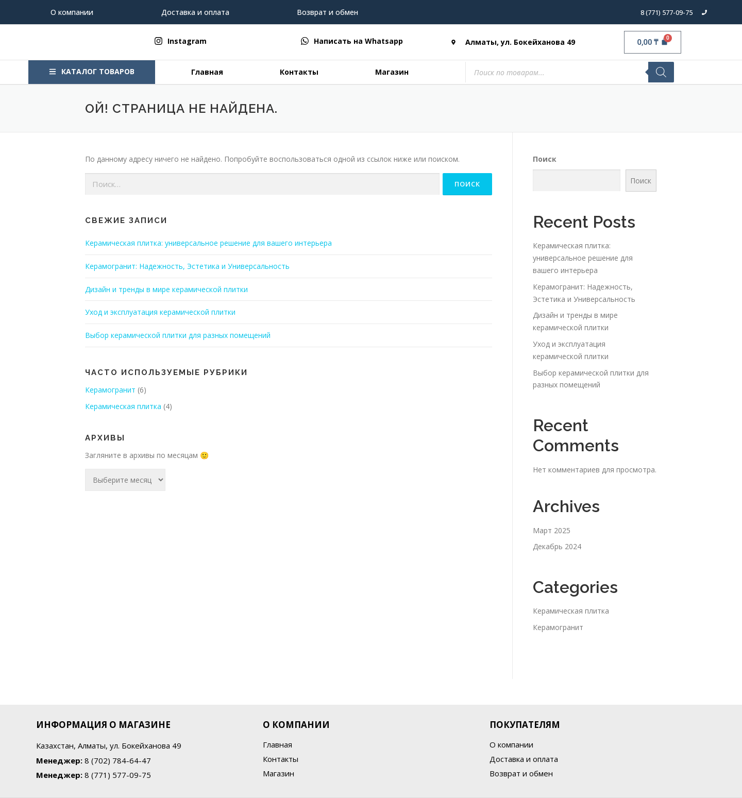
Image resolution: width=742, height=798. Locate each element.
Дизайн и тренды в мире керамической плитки (166, 289)
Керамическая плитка (123, 406)
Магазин (392, 72)
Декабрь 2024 (557, 546)
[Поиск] (661, 72)
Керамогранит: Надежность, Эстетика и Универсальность (187, 266)
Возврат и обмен (327, 12)
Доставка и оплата (195, 12)
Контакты (299, 72)
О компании (71, 12)
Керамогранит (110, 390)
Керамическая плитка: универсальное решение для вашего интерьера (208, 243)
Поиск (544, 159)
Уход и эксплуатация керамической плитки (160, 312)
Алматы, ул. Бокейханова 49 (520, 42)
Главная (207, 72)
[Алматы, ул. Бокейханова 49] (453, 42)
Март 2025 (551, 530)
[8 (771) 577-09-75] (704, 12)
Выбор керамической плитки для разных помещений (178, 335)
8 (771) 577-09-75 (666, 12)
